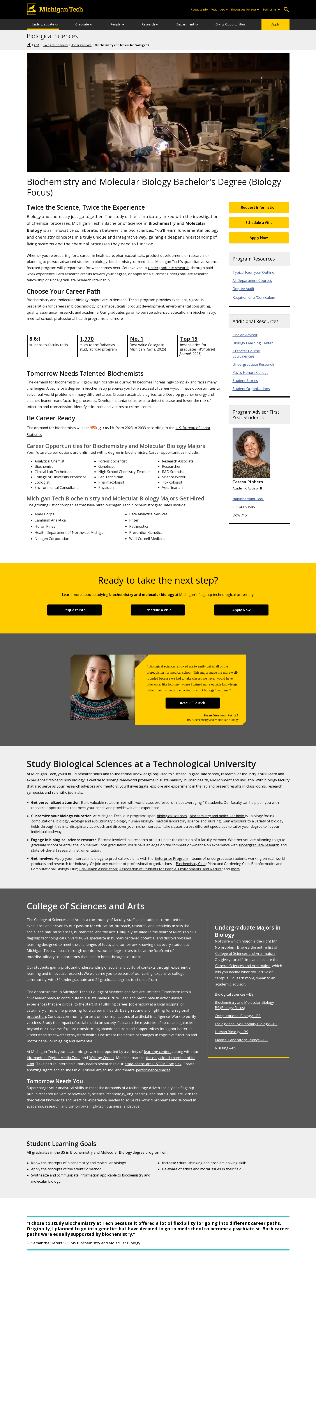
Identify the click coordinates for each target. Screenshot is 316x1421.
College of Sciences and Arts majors (245, 953)
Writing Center (101, 1057)
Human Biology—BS (231, 1031)
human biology (140, 821)
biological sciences (172, 815)
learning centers (157, 1051)
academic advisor (230, 984)
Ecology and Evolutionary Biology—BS (246, 1024)
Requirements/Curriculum (254, 297)
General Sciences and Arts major (242, 965)
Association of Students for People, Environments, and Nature (170, 869)
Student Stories (245, 380)
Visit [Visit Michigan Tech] (214, 9)
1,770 (87, 338)
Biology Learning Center (253, 343)
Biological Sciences (52, 36)
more (235, 869)
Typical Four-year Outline (253, 272)
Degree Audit (243, 288)
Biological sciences (162, 666)
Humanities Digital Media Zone (53, 1057)
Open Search (286, 9)
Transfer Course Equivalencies (246, 354)
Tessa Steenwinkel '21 (220, 715)
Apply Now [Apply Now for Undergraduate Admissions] (259, 237)
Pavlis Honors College (250, 372)
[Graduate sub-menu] (91, 24)
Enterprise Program (171, 858)
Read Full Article (192, 703)
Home (29, 45)
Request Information (259, 207)
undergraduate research (168, 267)
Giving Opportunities (230, 24)
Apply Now (241, 610)
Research (148, 24)
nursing (214, 821)
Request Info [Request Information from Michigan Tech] (199, 9)
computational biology (50, 821)
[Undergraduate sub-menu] (56, 24)
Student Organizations (251, 388)
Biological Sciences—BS (234, 994)
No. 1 (136, 338)
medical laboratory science (177, 821)
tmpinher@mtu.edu (248, 498)
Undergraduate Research (253, 364)
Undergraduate (43, 24)
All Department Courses (252, 280)
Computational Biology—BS (238, 1015)
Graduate (82, 24)
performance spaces (153, 1069)
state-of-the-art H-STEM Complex (153, 1063)
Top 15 (189, 338)
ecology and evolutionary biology (98, 821)
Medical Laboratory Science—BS (241, 1040)
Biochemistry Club (191, 863)
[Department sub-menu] (197, 24)
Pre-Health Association (98, 869)
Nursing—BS (225, 1048)
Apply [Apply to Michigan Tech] (224, 9)
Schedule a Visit (258, 222)
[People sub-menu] (123, 24)
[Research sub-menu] (157, 24)
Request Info (75, 610)
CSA (36, 45)
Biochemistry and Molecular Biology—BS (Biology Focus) (246, 1005)
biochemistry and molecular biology (219, 815)
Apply (275, 24)
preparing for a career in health (91, 1010)
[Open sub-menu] (258, 9)
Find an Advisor (245, 335)
